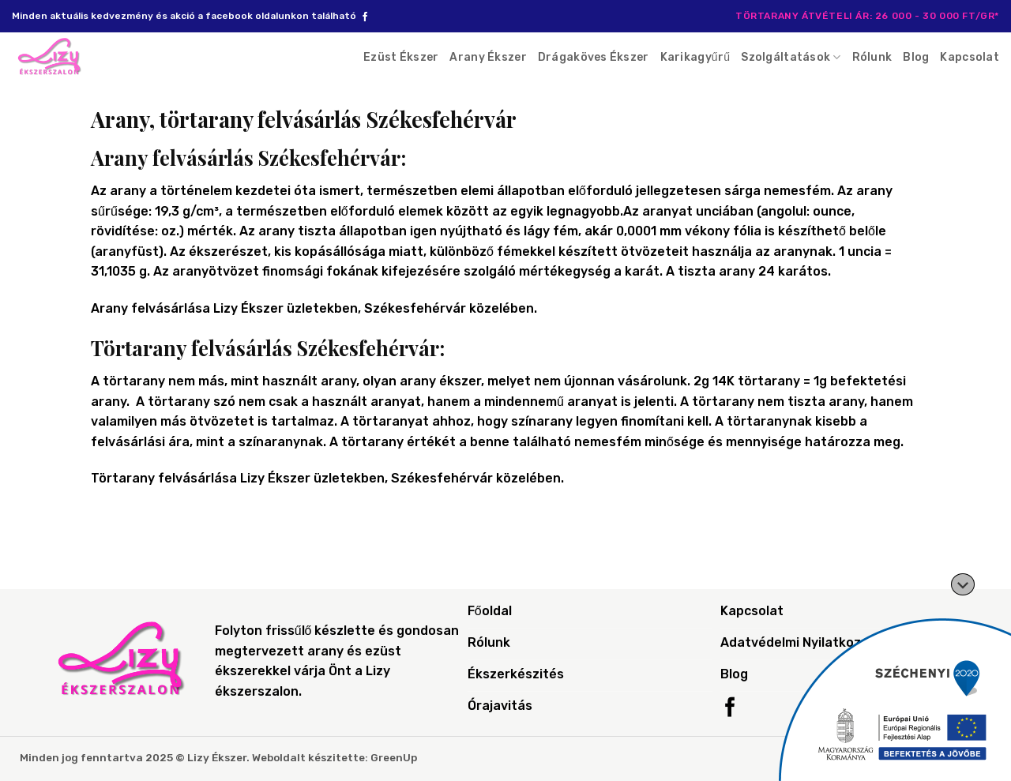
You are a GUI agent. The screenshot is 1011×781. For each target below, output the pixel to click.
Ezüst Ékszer (400, 57)
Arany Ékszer (487, 57)
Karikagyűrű (695, 57)
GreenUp (393, 757)
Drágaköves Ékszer (593, 57)
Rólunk (872, 57)
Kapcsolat (969, 57)
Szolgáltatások (790, 57)
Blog (916, 57)
